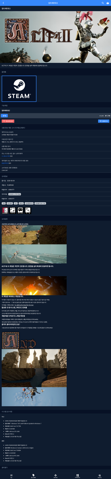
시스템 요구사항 (6, 156)
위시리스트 (8, 121)
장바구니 (104, 121)
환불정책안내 (5, 163)
